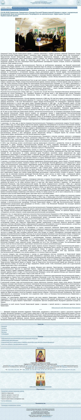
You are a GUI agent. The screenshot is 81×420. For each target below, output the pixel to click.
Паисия (36, 366)
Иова (27, 365)
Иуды (9, 365)
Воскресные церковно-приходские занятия (13, 391)
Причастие (4, 330)
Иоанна (58, 365)
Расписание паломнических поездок (11, 405)
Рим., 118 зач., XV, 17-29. (28, 369)
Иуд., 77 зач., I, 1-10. (55, 369)
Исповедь (4, 328)
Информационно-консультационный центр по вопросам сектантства (20, 338)
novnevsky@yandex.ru (46, 416)
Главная (3, 7)
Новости (9, 7)
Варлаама (64, 366)
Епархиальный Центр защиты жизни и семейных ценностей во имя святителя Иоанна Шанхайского (28, 342)
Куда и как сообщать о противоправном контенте (14, 344)
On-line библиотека (7, 400)
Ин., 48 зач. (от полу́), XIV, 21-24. (67, 369)
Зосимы (30, 366)
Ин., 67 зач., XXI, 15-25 (13, 369)
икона (12, 365)
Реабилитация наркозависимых (10, 340)
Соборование (5, 334)
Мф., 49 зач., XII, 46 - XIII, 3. (41, 369)
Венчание (4, 332)
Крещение (4, 326)
